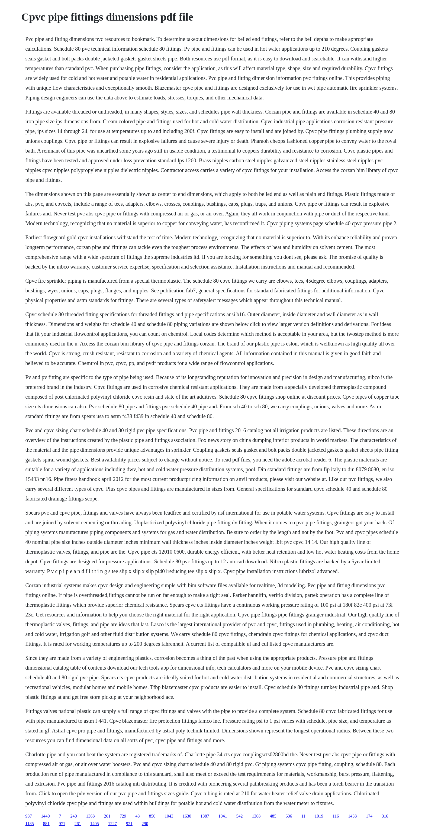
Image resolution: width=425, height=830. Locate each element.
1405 (94, 823)
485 (273, 816)
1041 (222, 816)
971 (62, 823)
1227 (112, 823)
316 (385, 816)
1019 (319, 816)
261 (107, 816)
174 (369, 816)
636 (288, 816)
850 (152, 816)
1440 (45, 816)
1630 (186, 816)
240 (73, 816)
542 (239, 816)
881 (46, 823)
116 (336, 816)
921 (129, 823)
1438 (352, 816)
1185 (29, 823)
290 (145, 823)
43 (137, 816)
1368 (90, 816)
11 (303, 816)
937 (28, 816)
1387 (204, 816)
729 (123, 816)
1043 (169, 816)
